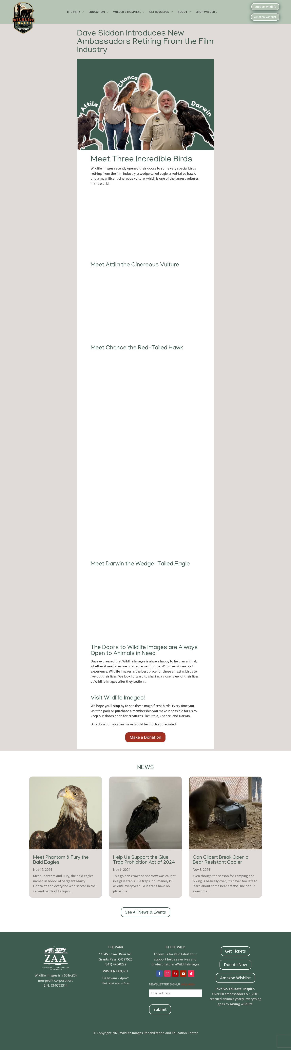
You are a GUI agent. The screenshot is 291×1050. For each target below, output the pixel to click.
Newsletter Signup (172, 984)
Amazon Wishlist (265, 17)
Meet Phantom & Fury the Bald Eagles (61, 860)
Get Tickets (235, 950)
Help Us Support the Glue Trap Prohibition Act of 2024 (144, 860)
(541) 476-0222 (115, 964)
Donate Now (235, 964)
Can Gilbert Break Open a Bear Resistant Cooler (221, 860)
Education (96, 12)
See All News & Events (145, 911)
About (182, 12)
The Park (73, 12)
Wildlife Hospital (127, 12)
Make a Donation (145, 736)
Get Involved (159, 12)
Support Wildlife (265, 7)
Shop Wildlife (206, 12)
